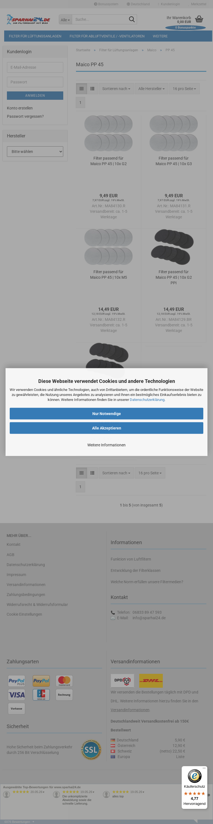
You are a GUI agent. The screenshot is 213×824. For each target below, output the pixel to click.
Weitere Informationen (106, 444)
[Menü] (204, 769)
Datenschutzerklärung (147, 400)
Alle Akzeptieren (106, 428)
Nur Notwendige (106, 413)
